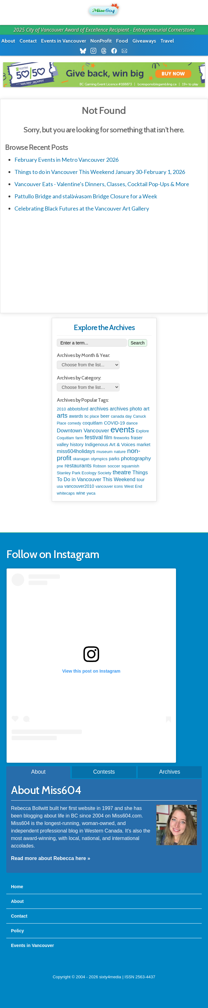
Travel (167, 41)
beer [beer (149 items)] (104, 416)
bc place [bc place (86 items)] (91, 416)
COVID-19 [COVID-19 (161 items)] (114, 422)
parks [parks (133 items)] (114, 458)
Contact (28, 41)
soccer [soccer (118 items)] (114, 466)
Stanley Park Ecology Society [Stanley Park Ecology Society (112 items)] (84, 473)
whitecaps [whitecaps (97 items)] (66, 493)
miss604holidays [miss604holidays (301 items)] (76, 451)
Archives (169, 772)
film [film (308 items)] (108, 437)
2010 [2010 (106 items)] (61, 409)
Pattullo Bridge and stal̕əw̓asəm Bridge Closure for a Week (85, 196)
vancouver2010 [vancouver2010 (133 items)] (79, 486)
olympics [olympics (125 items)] (99, 458)
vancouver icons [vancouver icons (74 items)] (109, 486)
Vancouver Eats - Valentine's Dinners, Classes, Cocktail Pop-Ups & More (101, 184)
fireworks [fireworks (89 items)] (121, 438)
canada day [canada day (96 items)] (121, 416)
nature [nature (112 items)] (120, 451)
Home (17, 886)
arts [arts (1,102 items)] (62, 415)
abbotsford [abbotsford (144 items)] (77, 408)
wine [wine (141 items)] (80, 493)
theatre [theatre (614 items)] (122, 472)
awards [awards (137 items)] (76, 416)
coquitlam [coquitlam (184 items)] (93, 422)
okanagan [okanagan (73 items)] (81, 459)
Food (122, 41)
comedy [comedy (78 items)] (74, 423)
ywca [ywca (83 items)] (91, 493)
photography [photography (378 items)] (136, 458)
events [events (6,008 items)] (122, 429)
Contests (104, 772)
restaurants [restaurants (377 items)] (78, 465)
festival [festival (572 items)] (94, 437)
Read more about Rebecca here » (50, 858)
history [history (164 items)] (76, 444)
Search (137, 342)
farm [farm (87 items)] (79, 438)
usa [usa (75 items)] (60, 486)
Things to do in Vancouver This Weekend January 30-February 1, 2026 (99, 171)
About (8, 41)
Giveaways (144, 41)
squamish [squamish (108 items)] (130, 466)
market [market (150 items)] (144, 444)
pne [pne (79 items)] (60, 466)
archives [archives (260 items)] (99, 408)
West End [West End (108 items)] (133, 486)
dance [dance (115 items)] (132, 423)
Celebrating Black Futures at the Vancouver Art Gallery (81, 208)
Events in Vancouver (63, 41)
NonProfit (101, 41)
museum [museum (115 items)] (104, 451)
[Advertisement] (104, 261)
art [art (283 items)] (146, 408)
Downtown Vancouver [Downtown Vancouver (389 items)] (83, 430)
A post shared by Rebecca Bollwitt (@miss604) (91, 752)
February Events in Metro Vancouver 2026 (66, 159)
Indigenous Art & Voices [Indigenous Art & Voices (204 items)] (110, 444)
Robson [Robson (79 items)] (99, 466)
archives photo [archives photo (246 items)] (126, 408)
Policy (17, 930)
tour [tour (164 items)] (141, 479)
